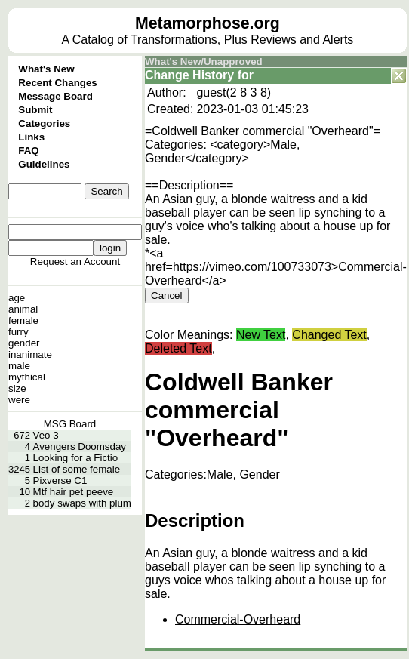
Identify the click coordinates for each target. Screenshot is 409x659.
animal (23, 309)
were (19, 399)
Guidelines (43, 164)
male (19, 365)
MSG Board (70, 424)
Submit (35, 109)
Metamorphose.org (207, 23)
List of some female (77, 469)
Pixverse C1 (60, 480)
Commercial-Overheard (237, 619)
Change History (189, 75)
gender (24, 343)
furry (18, 331)
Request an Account (75, 261)
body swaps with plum (82, 503)
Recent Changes (57, 82)
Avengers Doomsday (79, 446)
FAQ (28, 150)
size (17, 388)
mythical (26, 377)
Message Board (55, 96)
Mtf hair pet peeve (73, 491)
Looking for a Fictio (75, 457)
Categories (44, 123)
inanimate (30, 354)
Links (31, 137)
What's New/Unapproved (204, 61)
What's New (46, 69)
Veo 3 (46, 435)
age (16, 297)
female (23, 320)
